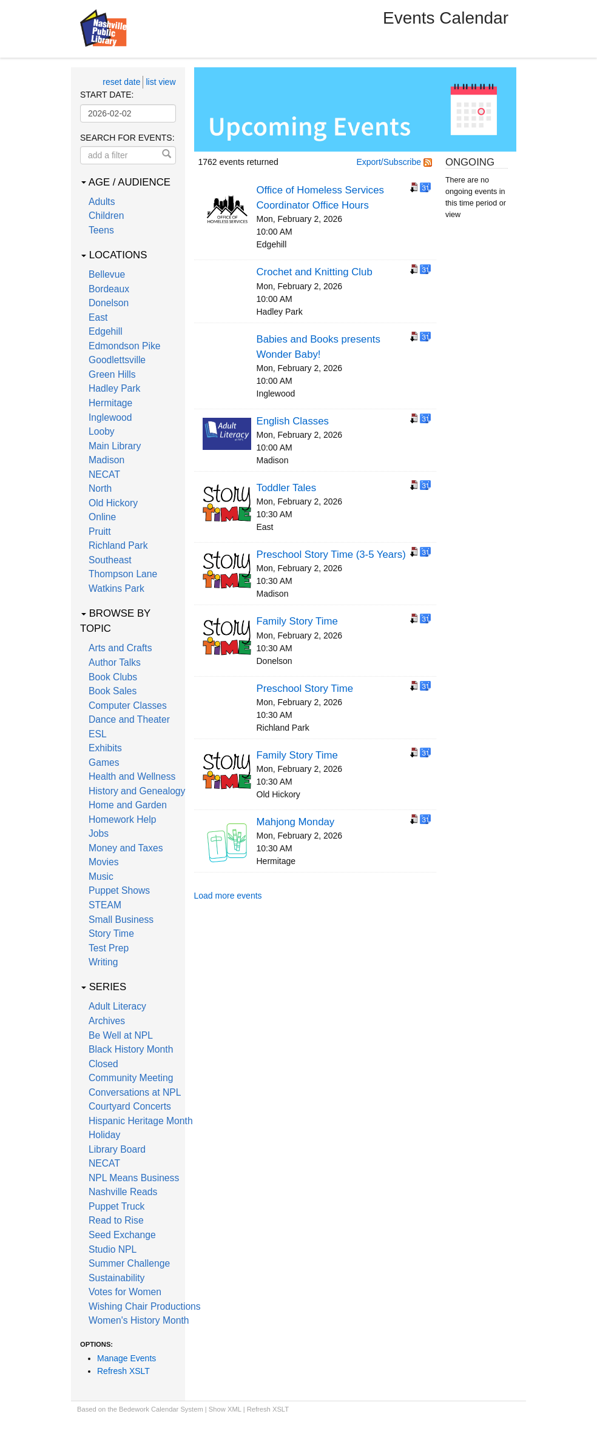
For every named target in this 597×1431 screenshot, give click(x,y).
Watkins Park (116, 588)
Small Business (121, 919)
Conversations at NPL (135, 1092)
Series (103, 987)
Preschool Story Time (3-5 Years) (331, 554)
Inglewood (110, 417)
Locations (114, 255)
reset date (121, 82)
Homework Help (122, 819)
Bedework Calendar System (161, 1409)
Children (106, 215)
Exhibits (105, 748)
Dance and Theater (129, 719)
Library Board (117, 1149)
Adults (102, 201)
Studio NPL (113, 1249)
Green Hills (112, 374)
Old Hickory (113, 503)
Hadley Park (114, 388)
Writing (103, 962)
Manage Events (126, 1358)
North (100, 488)
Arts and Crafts (120, 648)
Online (102, 517)
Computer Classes (128, 705)
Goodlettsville (117, 360)
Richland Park (118, 545)
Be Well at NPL (121, 1035)
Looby (102, 431)
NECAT (104, 474)
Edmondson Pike (124, 346)
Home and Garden (128, 805)
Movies (104, 862)
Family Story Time (297, 621)
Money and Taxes (126, 848)
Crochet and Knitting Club (315, 272)
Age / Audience (125, 182)
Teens (101, 230)
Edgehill (106, 331)
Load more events (228, 895)
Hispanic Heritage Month (141, 1121)
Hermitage (110, 403)
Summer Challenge (129, 1263)
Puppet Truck (116, 1206)
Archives (107, 1021)
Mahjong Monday (296, 822)
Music (101, 876)
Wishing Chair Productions (145, 1306)
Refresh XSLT (123, 1371)
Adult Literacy (117, 1006)
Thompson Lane (123, 574)
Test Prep (109, 948)
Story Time (111, 933)
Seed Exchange (122, 1235)
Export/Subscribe (394, 162)
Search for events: (127, 137)
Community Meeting (131, 1078)
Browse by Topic (115, 621)
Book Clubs (113, 677)
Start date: (106, 94)
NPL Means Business (134, 1178)
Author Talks (115, 662)
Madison (106, 460)
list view (160, 82)
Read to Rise (116, 1220)
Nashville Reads (123, 1192)
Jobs (99, 833)
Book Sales (113, 691)
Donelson (109, 303)
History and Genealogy (137, 791)
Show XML (225, 1409)
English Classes (293, 421)
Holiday (104, 1135)
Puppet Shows (119, 890)
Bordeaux (109, 289)
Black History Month (131, 1049)
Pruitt (100, 531)
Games (104, 762)
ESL (98, 734)
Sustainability (116, 1278)
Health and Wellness (132, 776)
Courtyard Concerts (130, 1106)
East (98, 317)
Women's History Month (139, 1320)
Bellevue (107, 274)
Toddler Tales (287, 488)
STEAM (105, 905)
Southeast (110, 560)
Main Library (115, 446)
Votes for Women (125, 1292)
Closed (103, 1064)
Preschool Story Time (305, 688)
